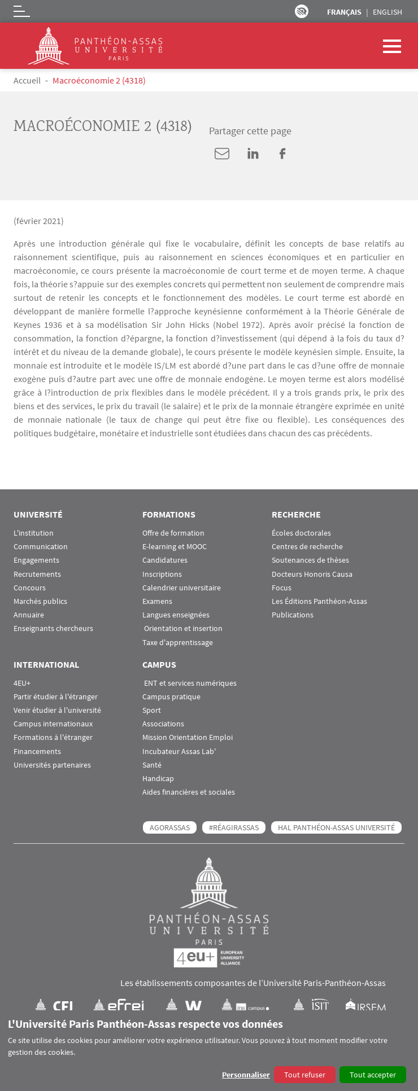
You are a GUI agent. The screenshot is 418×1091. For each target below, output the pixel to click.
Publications (293, 615)
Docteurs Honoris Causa (312, 574)
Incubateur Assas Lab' (179, 751)
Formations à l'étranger (53, 737)
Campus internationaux (53, 724)
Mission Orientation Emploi (187, 737)
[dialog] (209, 1050)
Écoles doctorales (301, 533)
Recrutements (37, 574)
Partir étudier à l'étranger (56, 697)
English (387, 12)
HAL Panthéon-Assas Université (336, 827)
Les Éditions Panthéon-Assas (319, 601)
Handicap (158, 778)
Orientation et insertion (182, 628)
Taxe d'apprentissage (177, 642)
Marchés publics (40, 601)
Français (344, 12)
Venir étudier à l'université (57, 710)
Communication (41, 546)
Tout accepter (373, 1075)
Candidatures (165, 560)
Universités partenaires (52, 765)
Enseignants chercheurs (53, 628)
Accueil (27, 80)
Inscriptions (162, 574)
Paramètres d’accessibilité (301, 11)
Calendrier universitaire (181, 588)
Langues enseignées (176, 615)
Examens (157, 601)
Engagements (36, 560)
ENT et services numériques (189, 683)
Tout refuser (304, 1075)
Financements (37, 751)
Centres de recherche (307, 546)
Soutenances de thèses (310, 560)
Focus (281, 588)
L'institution (34, 533)
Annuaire (29, 615)
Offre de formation (173, 533)
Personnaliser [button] (246, 1075)
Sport (151, 710)
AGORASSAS (170, 827)
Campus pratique (171, 697)
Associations (163, 724)
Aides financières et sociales (188, 792)
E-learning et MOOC (174, 546)
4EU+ (22, 683)
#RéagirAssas (234, 827)
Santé (152, 765)
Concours (30, 588)
